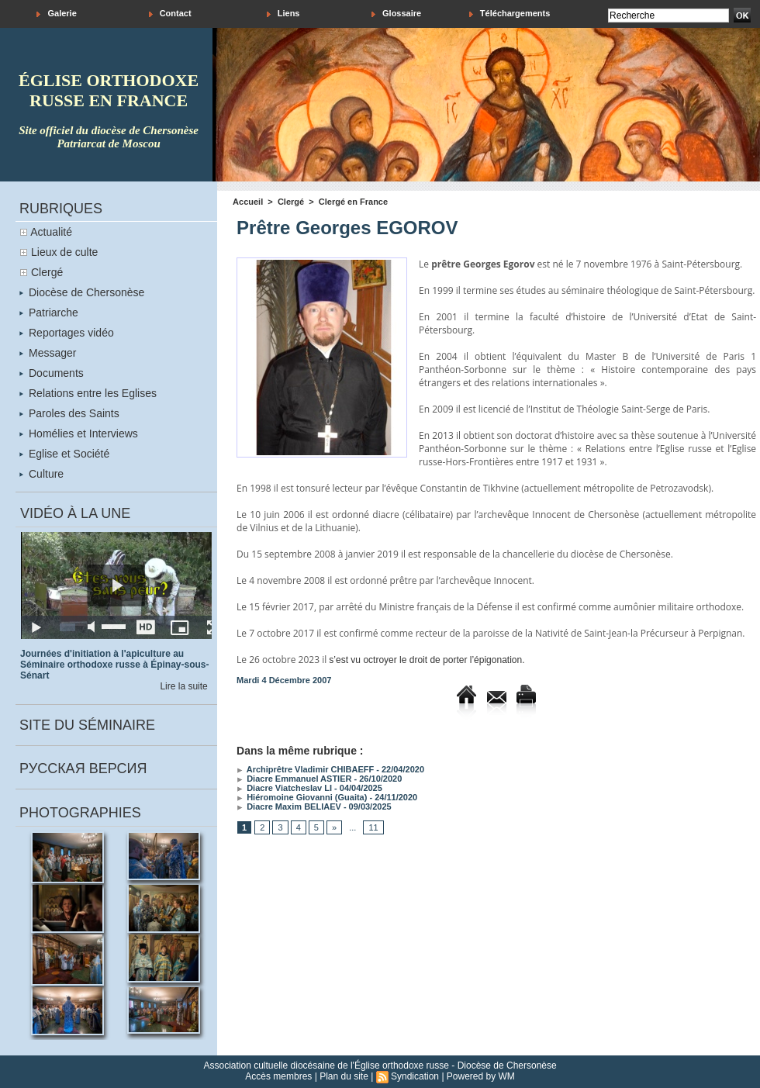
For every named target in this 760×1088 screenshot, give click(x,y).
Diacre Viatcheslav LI (284, 788)
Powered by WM (481, 1076)
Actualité (51, 232)
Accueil (248, 201)
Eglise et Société (64, 453)
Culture (41, 474)
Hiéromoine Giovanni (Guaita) (302, 797)
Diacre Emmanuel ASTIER (294, 778)
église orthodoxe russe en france (109, 90)
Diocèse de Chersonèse (81, 292)
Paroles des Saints (69, 413)
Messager (47, 353)
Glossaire (396, 14)
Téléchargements (510, 14)
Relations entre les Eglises (88, 393)
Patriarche (48, 312)
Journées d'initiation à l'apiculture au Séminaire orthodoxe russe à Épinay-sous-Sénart (114, 664)
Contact (170, 14)
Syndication (415, 1076)
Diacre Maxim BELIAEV (289, 806)
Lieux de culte (64, 252)
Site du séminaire (87, 725)
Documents (51, 373)
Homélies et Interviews (78, 433)
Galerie (56, 14)
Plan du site (344, 1076)
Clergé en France (353, 201)
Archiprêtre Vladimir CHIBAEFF (305, 769)
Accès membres (278, 1076)
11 (373, 827)
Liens (283, 14)
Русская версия (83, 768)
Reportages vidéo (66, 332)
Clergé (47, 272)
